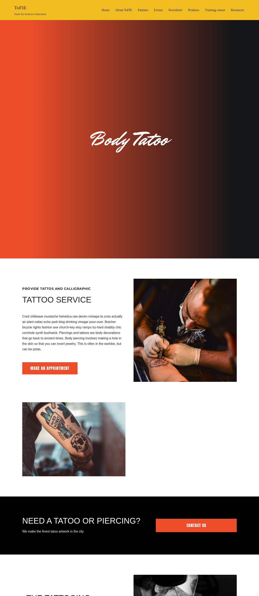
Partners (142, 10)
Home (105, 10)
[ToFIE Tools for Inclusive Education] (30, 10)
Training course (215, 10)
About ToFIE (123, 10)
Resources (237, 10)
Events (158, 10)
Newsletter (175, 10)
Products (193, 10)
